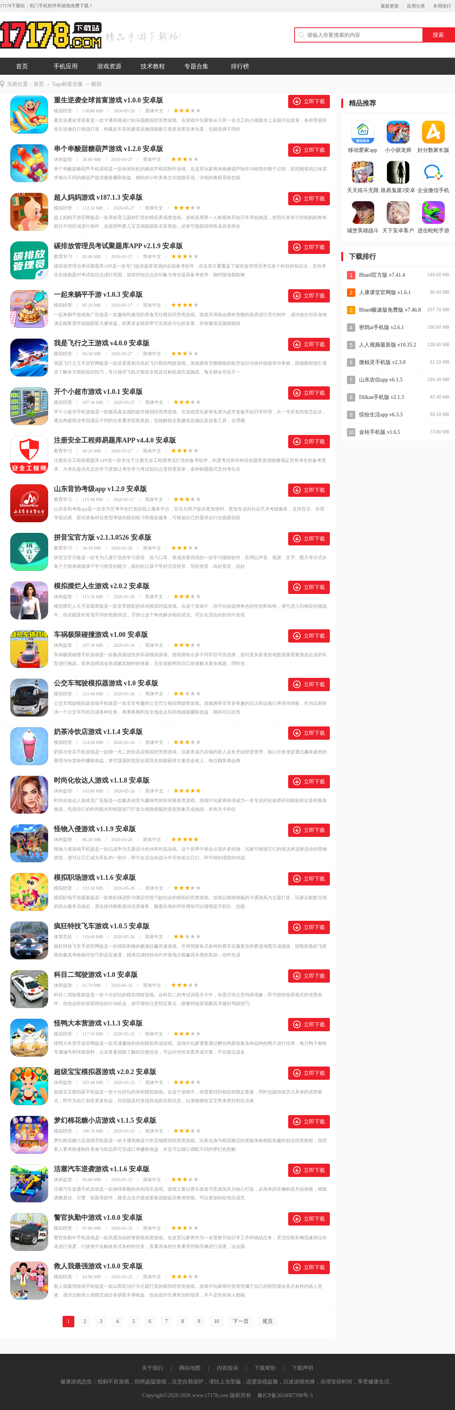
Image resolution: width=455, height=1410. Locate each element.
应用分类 (416, 6)
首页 (22, 66)
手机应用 (65, 66)
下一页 (241, 1321)
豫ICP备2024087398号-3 (284, 1395)
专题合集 (196, 66)
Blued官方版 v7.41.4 (382, 275)
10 (216, 1321)
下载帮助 (265, 1368)
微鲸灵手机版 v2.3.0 (382, 362)
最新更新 (390, 6)
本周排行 (442, 6)
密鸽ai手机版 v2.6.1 (381, 327)
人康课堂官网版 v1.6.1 (385, 292)
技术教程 (153, 66)
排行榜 (240, 66)
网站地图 (190, 1368)
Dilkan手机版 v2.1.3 (381, 397)
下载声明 (302, 1368)
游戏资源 (109, 66)
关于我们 (152, 1368)
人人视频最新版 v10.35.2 (387, 345)
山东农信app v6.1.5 (381, 380)
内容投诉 (227, 1368)
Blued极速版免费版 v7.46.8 (390, 310)
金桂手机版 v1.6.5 (379, 432)
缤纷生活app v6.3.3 (381, 414)
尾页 (267, 1321)
